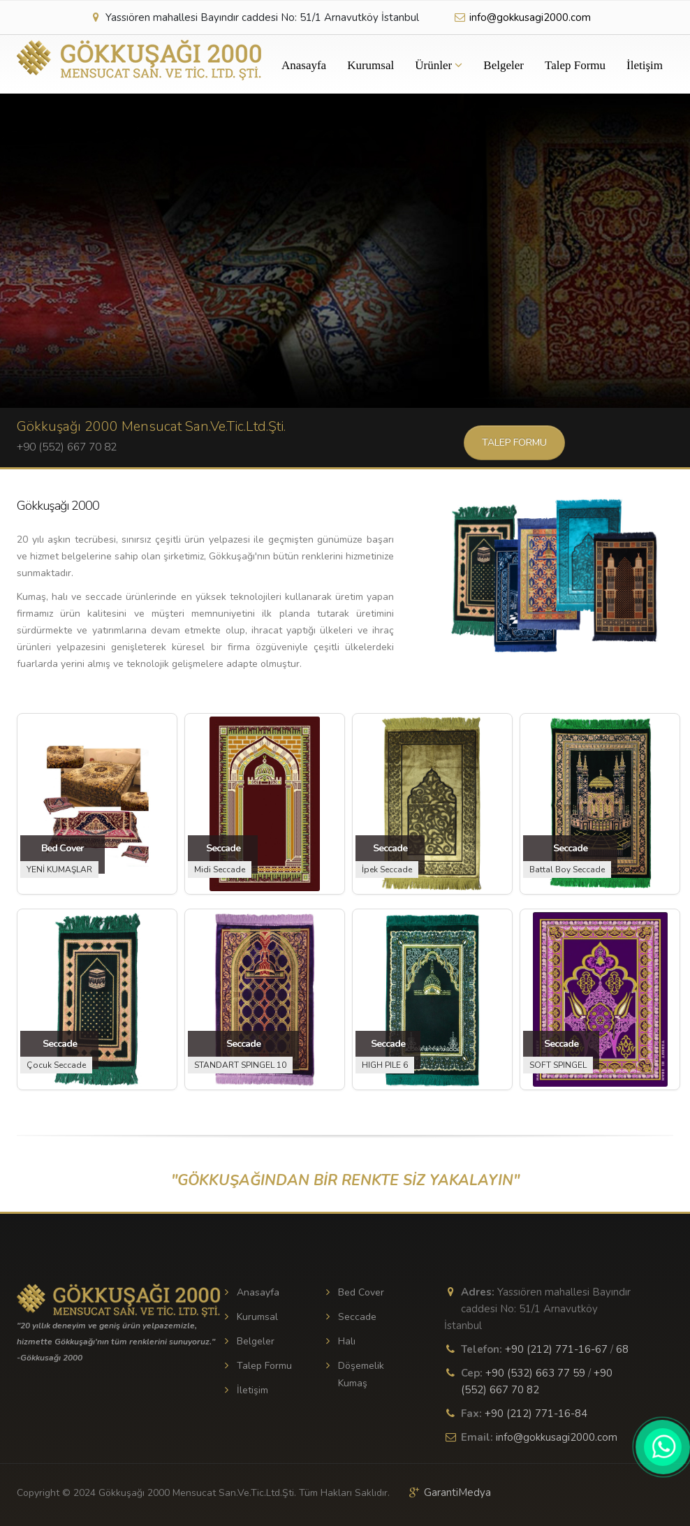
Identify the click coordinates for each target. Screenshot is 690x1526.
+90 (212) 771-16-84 (536, 1414)
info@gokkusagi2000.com (522, 17)
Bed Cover (361, 1292)
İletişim (644, 65)
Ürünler (438, 65)
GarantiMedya (457, 1492)
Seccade (357, 1316)
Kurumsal (370, 65)
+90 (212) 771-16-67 (556, 1349)
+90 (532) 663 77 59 (535, 1373)
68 (622, 1349)
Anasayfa (303, 65)
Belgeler (503, 65)
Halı (346, 1341)
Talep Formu (575, 65)
